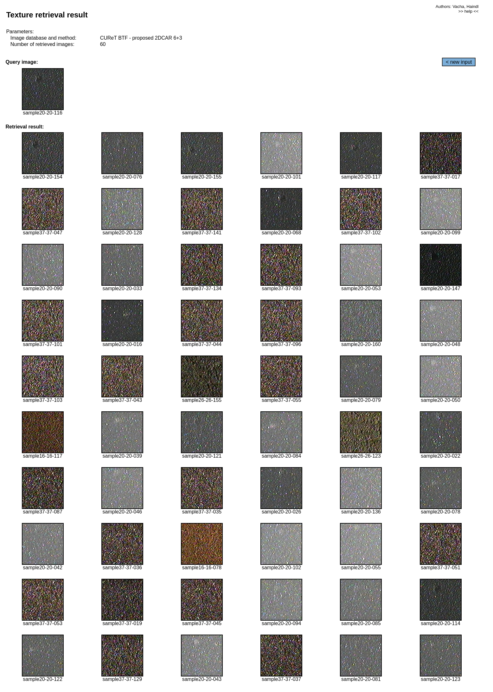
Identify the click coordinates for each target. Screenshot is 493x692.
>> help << (468, 11)
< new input (459, 62)
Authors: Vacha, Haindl (457, 6)
